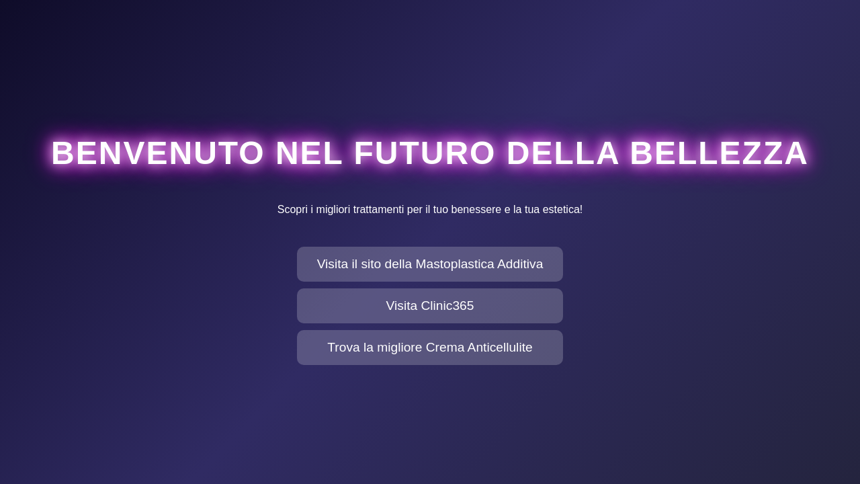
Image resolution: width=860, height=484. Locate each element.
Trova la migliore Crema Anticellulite (429, 347)
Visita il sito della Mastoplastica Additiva (430, 264)
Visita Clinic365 (430, 305)
